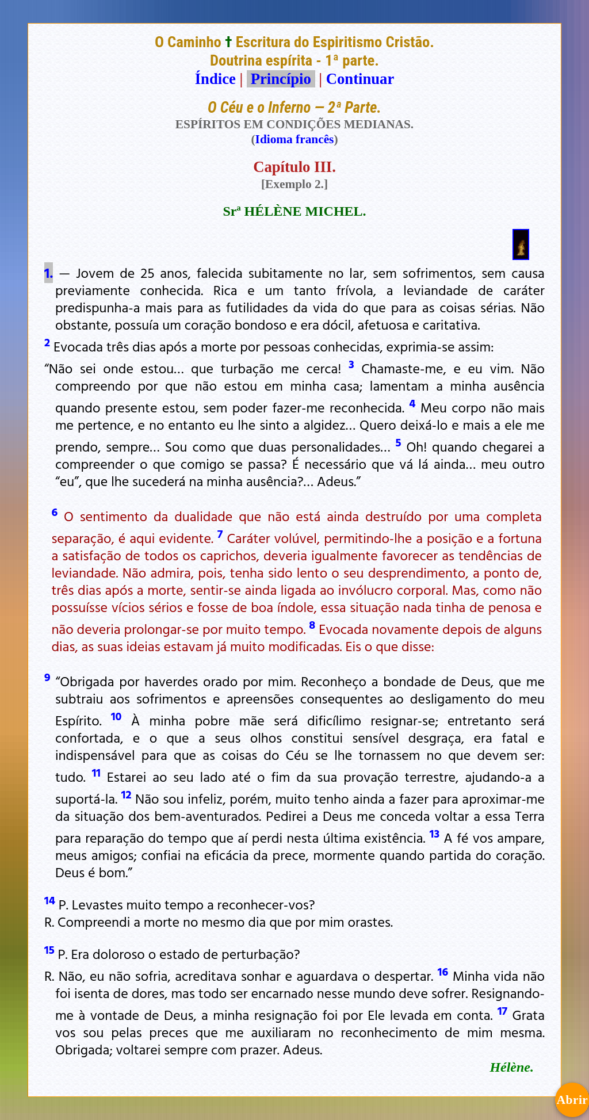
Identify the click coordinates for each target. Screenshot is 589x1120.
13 (434, 833)
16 (443, 971)
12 (126, 793)
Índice (215, 78)
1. (48, 272)
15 (49, 949)
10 (116, 715)
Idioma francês (294, 139)
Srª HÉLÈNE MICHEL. (294, 211)
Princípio (281, 78)
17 (502, 1010)
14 (49, 899)
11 (96, 772)
